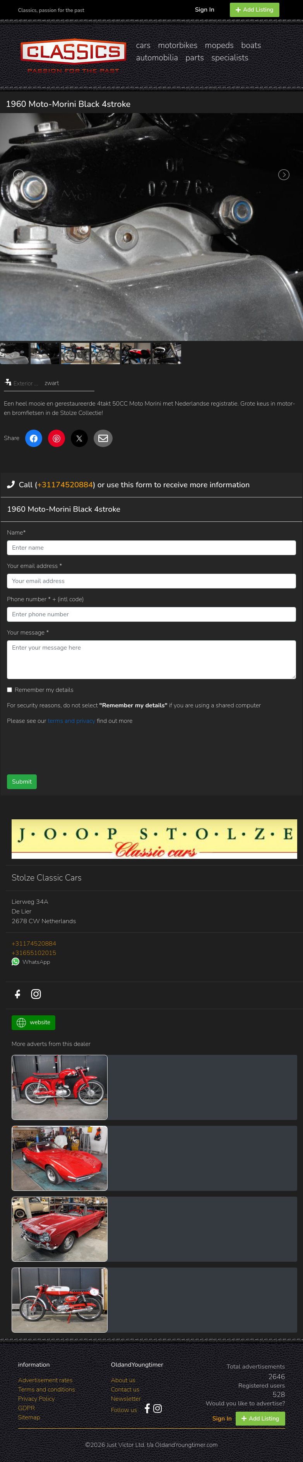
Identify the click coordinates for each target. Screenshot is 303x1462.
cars (143, 45)
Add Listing (255, 10)
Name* (16, 532)
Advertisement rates (45, 1380)
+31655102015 (34, 953)
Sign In (204, 9)
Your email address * (34, 566)
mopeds (219, 45)
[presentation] (141, 747)
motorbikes (177, 45)
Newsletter (126, 1399)
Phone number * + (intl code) (45, 599)
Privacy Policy (36, 1399)
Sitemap (29, 1417)
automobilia (157, 57)
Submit (22, 781)
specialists (229, 57)
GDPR (26, 1408)
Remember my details (44, 690)
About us (123, 1380)
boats (251, 45)
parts (194, 57)
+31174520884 (65, 485)
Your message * (28, 632)
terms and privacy (72, 721)
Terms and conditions (46, 1389)
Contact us (125, 1389)
